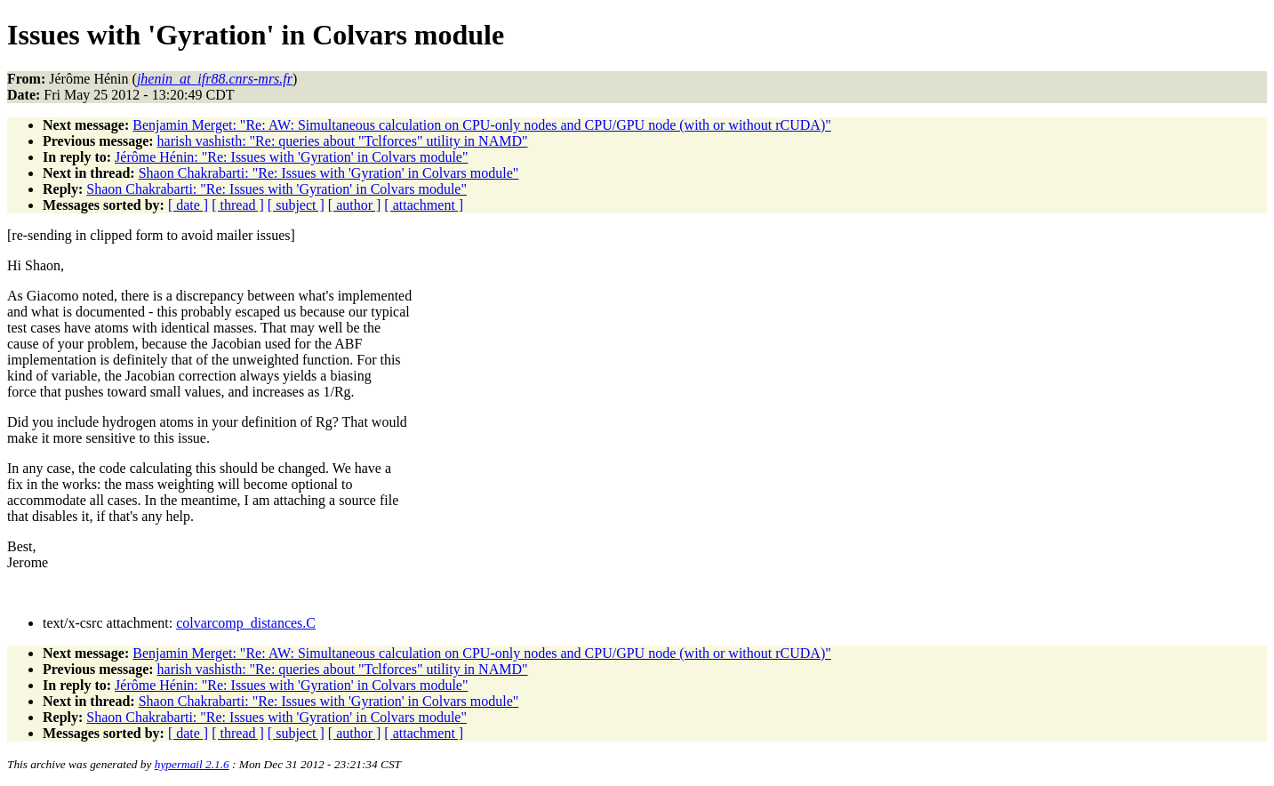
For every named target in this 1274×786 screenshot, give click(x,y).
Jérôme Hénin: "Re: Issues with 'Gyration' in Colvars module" (291, 156)
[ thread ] (238, 205)
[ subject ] (296, 205)
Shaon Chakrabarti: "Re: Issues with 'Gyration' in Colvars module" (329, 172)
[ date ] (188, 205)
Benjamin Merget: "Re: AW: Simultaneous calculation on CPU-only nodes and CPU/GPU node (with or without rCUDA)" (481, 124)
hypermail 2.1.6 (192, 764)
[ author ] (354, 205)
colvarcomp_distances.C (246, 622)
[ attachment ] (423, 205)
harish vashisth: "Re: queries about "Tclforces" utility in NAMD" (342, 140)
